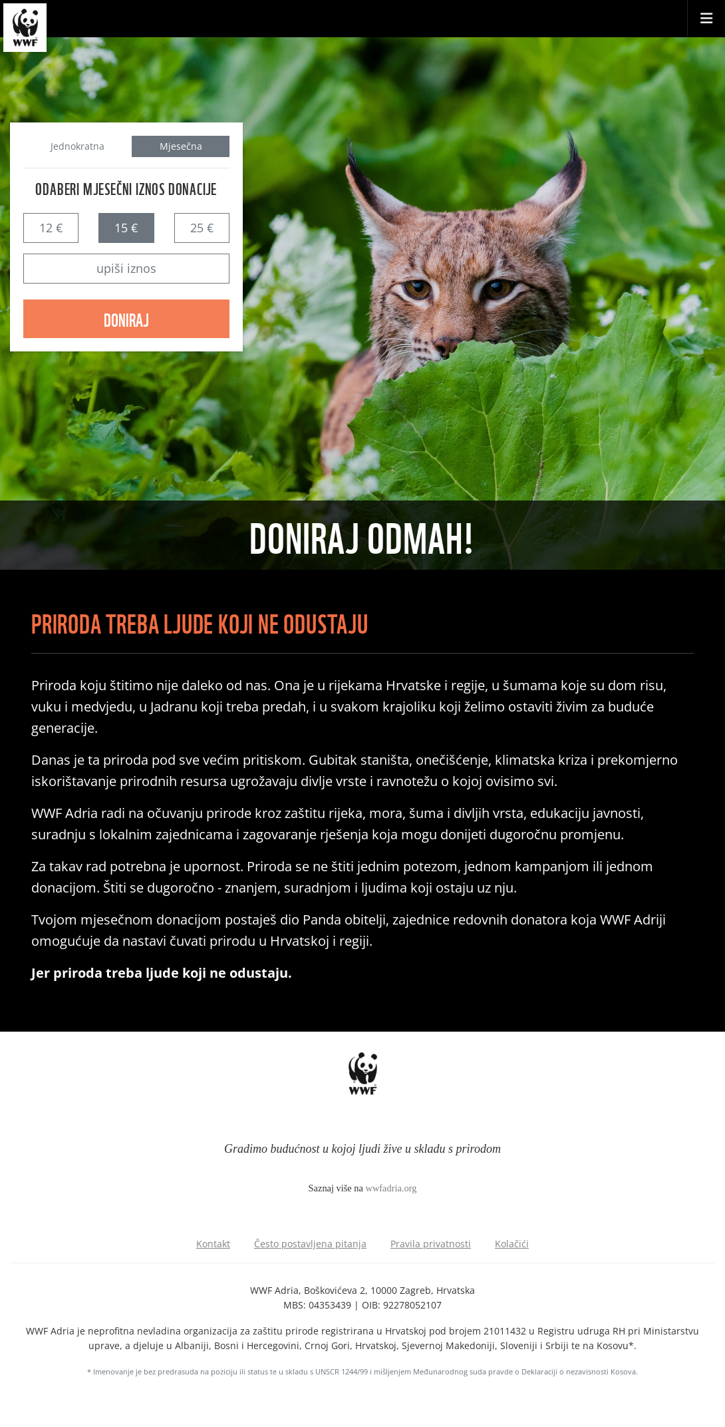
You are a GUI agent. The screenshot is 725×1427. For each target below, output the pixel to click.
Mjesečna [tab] (181, 146)
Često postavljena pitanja (310, 1243)
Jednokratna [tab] (77, 146)
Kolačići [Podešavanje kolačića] (512, 1243)
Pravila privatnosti (430, 1243)
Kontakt (213, 1243)
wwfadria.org (391, 1188)
